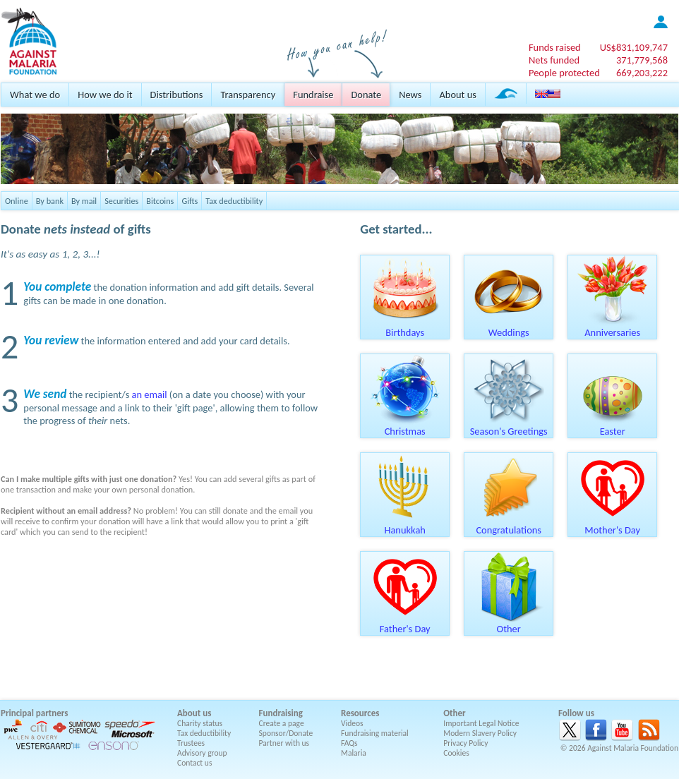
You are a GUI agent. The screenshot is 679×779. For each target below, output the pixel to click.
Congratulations (509, 525)
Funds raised (555, 47)
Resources (360, 713)
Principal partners (34, 713)
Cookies (456, 753)
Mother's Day (612, 525)
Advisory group (202, 753)
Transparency (247, 94)
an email (149, 394)
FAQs (349, 743)
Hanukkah (405, 525)
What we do (35, 94)
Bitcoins (160, 200)
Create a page (281, 723)
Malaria (353, 753)
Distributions (176, 94)
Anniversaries (612, 327)
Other (509, 623)
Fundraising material (375, 733)
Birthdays (405, 327)
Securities (121, 200)
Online (16, 200)
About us (457, 94)
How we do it (105, 94)
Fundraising (281, 713)
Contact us (194, 763)
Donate (366, 94)
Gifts (189, 200)
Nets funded (554, 60)
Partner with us (284, 743)
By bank (50, 200)
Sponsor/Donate (286, 733)
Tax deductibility (234, 200)
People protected (564, 72)
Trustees (191, 743)
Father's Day (405, 623)
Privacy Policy (465, 743)
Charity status (199, 723)
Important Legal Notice (481, 723)
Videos (352, 723)
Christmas (405, 426)
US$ (634, 47)
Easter (612, 426)
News (410, 94)
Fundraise (313, 94)
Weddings (509, 327)
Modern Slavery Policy (480, 733)
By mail (84, 200)
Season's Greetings (509, 426)
